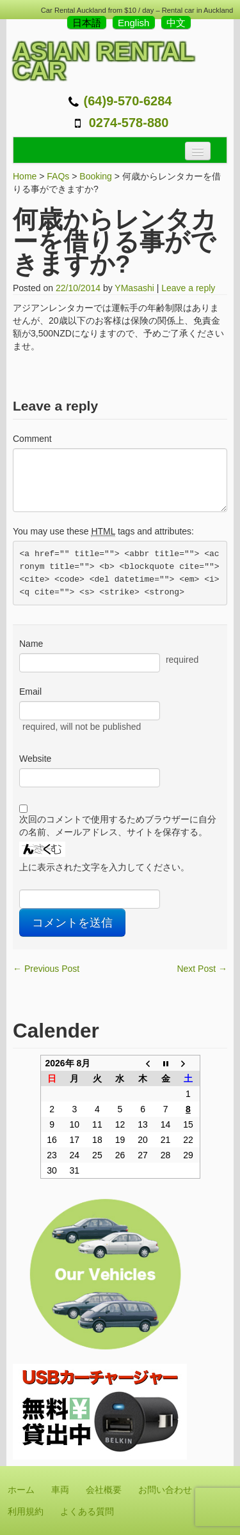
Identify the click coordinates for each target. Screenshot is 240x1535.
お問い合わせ (165, 1490)
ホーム (21, 1490)
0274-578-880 (129, 123)
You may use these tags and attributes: (103, 531)
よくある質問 (87, 1511)
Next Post (202, 969)
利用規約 (26, 1511)
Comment (32, 439)
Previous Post (46, 969)
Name (31, 644)
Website (35, 758)
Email (30, 691)
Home (24, 176)
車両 (60, 1490)
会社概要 (104, 1490)
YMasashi (134, 288)
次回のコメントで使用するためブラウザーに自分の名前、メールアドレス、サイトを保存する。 (117, 825)
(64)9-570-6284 (128, 101)
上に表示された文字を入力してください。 (104, 867)
